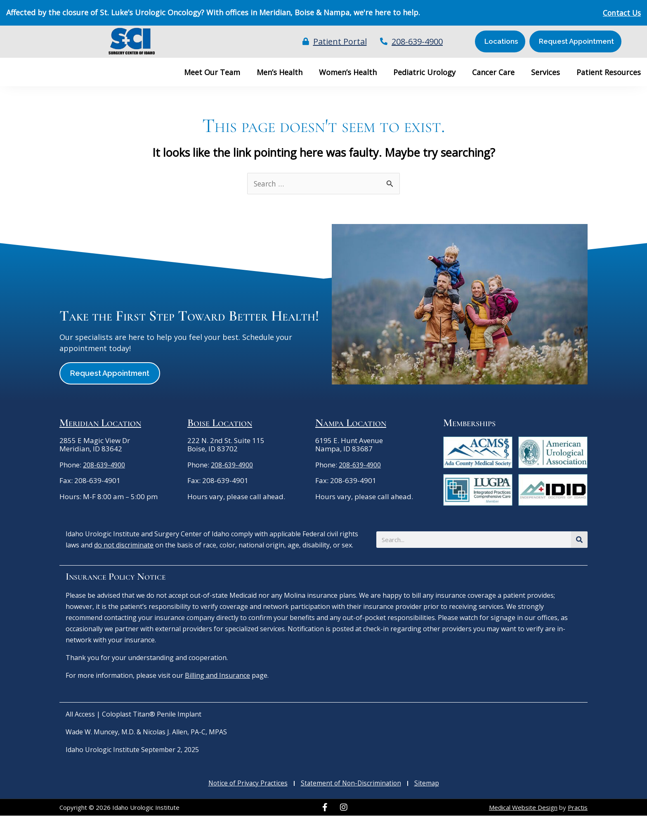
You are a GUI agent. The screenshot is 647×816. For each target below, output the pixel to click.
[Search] (579, 540)
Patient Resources (608, 72)
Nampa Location (350, 423)
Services (545, 72)
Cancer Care (493, 72)
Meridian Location (100, 423)
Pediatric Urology (424, 72)
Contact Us (621, 13)
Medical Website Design (523, 808)
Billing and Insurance (217, 675)
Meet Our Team (212, 72)
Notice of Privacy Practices (246, 783)
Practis (578, 808)
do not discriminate (123, 545)
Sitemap (429, 783)
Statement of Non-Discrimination (351, 783)
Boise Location (219, 423)
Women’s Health (348, 72)
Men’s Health (279, 72)
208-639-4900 (106, 465)
